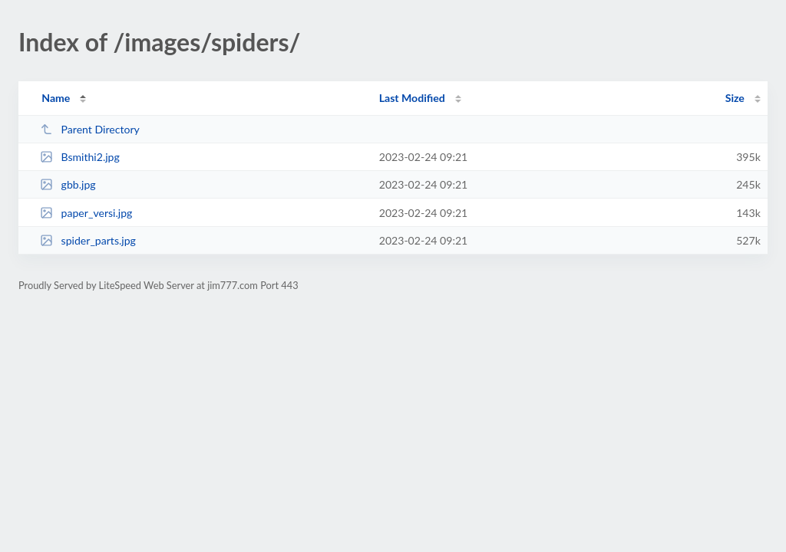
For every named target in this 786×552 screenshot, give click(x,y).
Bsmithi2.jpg (80, 156)
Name (55, 97)
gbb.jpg (67, 184)
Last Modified (412, 97)
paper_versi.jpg (86, 212)
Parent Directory (90, 129)
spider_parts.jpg (88, 240)
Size (735, 97)
